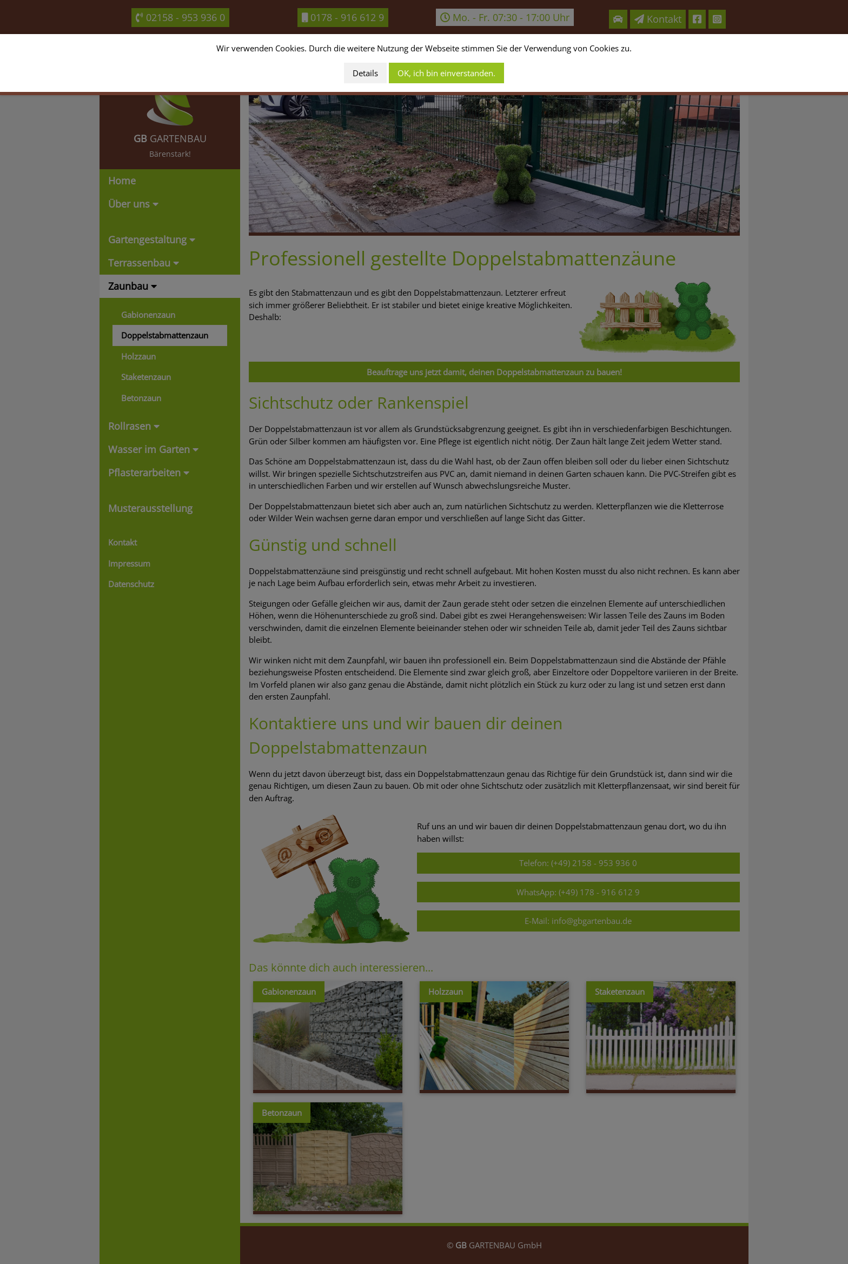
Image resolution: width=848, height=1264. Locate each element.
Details (365, 73)
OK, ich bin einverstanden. (446, 73)
